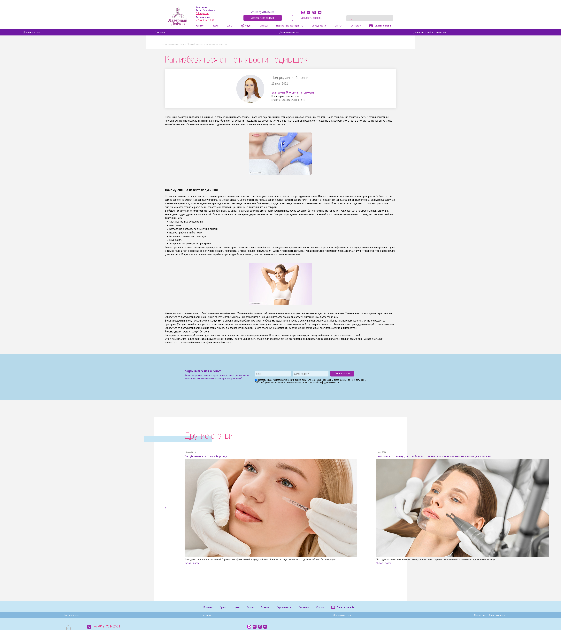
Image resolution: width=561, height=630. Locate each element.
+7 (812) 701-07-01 (262, 12)
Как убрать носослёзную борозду (208, 456)
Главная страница (169, 44)
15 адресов (202, 13)
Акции (253, 607)
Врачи (216, 25)
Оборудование (319, 25)
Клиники (200, 25)
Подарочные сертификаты (289, 25)
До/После (356, 25)
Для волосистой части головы (429, 32)
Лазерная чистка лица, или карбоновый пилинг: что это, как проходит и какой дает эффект (441, 456)
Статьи (338, 25)
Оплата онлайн (380, 25)
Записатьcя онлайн (262, 18)
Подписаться (342, 373)
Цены (230, 25)
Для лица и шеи (31, 32)
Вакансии (310, 607)
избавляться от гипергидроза (192, 210)
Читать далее (192, 563)
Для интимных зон (289, 32)
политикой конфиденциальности (323, 382)
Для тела (160, 32)
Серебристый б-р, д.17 (294, 100)
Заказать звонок (311, 18)
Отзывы (264, 25)
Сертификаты (289, 607)
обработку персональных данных (339, 380)
